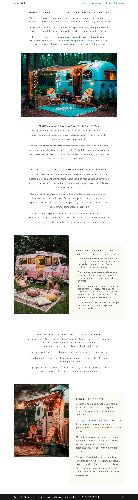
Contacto (119, 3)
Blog (108, 3)
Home (85, 3)
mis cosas (96, 3)
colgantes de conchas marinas (87, 40)
